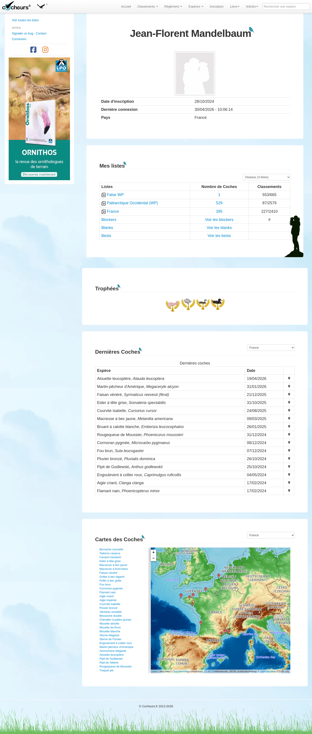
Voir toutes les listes (25, 20)
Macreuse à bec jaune (113, 565)
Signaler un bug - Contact (29, 33)
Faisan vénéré (108, 572)
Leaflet (154, 671)
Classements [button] (147, 6)
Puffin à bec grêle (110, 580)
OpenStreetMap (181, 671)
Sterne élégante (109, 635)
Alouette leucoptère (111, 654)
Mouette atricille (109, 623)
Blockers (108, 219)
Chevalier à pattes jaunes (115, 619)
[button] (42, 5)
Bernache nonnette (111, 549)
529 (219, 203)
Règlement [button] (173, 6)
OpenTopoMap (268, 671)
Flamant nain (107, 592)
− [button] (153, 558)
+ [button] (153, 552)
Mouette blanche (109, 631)
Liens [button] (234, 6)
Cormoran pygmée (111, 588)
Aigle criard (106, 596)
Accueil (126, 6)
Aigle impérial (107, 600)
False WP (115, 195)
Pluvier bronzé (108, 608)
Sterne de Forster (110, 639)
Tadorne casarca (109, 553)
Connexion (19, 39)
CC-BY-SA (209, 671)
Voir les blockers (219, 219)
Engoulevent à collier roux (115, 643)
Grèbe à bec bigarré (112, 576)
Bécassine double (110, 615)
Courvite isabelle (109, 604)
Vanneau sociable (110, 611)
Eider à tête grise (110, 561)
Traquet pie (106, 670)
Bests (106, 236)
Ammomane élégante (112, 650)
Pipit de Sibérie (108, 662)
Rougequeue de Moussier (115, 666)
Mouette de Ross (110, 627)
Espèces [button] (195, 6)
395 (219, 211)
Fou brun (105, 584)
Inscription (217, 6)
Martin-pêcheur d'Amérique (116, 647)
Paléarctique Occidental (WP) (132, 203)
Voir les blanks (219, 228)
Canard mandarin (110, 557)
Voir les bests (219, 236)
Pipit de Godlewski (111, 658)
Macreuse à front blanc (113, 569)
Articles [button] (252, 6)
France (113, 211)
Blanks (107, 228)
